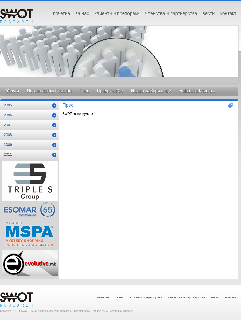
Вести (209, 13)
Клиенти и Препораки (117, 13)
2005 (8, 105)
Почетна (61, 13)
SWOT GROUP (16, 16)
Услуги (12, 91)
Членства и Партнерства (171, 13)
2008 (8, 135)
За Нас (82, 13)
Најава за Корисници (151, 91)
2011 (8, 154)
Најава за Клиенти (197, 91)
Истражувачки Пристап (49, 91)
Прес (84, 91)
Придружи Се (110, 91)
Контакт (228, 13)
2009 (8, 145)
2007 (8, 125)
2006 (8, 115)
